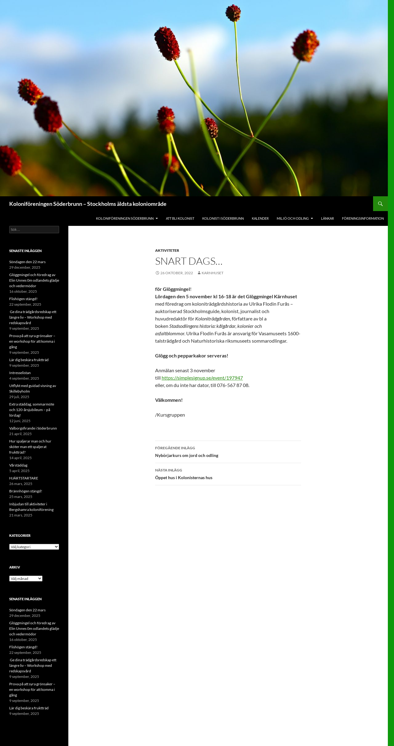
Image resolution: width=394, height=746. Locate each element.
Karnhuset (212, 273)
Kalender (260, 218)
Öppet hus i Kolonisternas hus (228, 473)
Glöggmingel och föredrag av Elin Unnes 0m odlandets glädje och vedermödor (34, 280)
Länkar (327, 218)
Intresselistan (20, 372)
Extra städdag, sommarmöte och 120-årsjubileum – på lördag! (31, 410)
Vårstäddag (18, 465)
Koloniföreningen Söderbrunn (125, 218)
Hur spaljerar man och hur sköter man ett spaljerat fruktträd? (30, 447)
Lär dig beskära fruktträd (29, 359)
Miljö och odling (293, 218)
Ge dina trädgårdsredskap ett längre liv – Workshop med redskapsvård (32, 317)
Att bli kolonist (180, 218)
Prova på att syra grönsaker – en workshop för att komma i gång (32, 341)
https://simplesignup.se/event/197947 (202, 378)
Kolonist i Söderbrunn (223, 218)
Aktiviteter (167, 250)
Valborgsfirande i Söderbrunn (33, 428)
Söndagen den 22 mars (27, 261)
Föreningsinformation (363, 218)
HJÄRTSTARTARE (23, 478)
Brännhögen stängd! (25, 491)
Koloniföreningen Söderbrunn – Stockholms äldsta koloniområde (88, 203)
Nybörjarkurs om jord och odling (228, 451)
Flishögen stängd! (23, 298)
